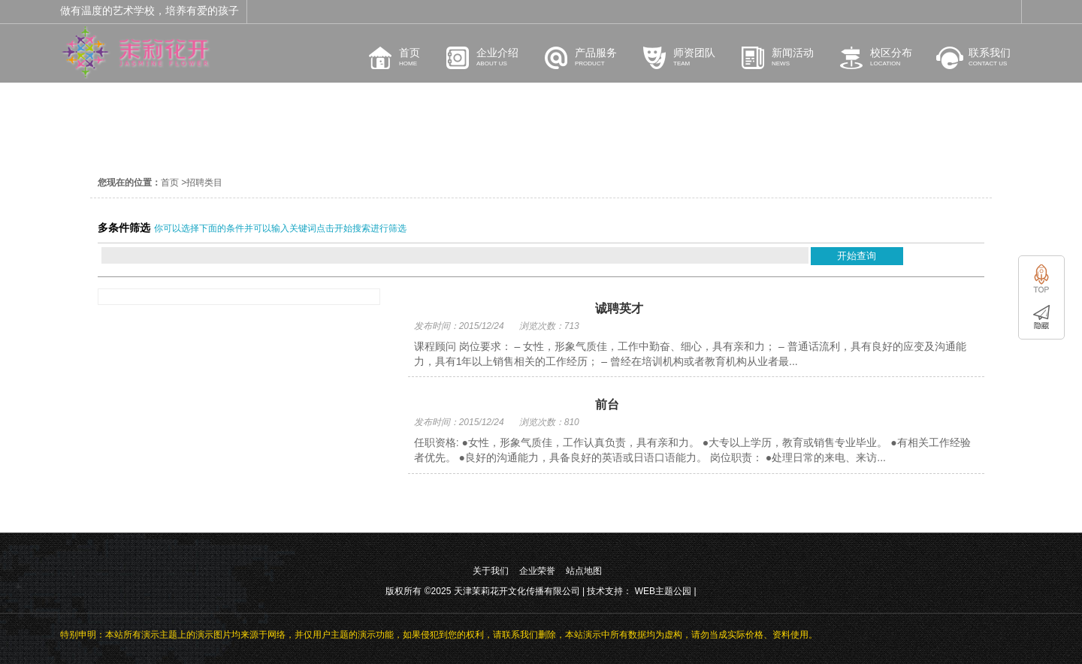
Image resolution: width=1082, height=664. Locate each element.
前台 (607, 404)
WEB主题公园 (663, 591)
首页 (170, 182)
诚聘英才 (619, 308)
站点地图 (584, 571)
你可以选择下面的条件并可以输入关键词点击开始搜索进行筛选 (280, 228)
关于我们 (491, 571)
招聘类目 (204, 182)
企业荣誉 (537, 571)
